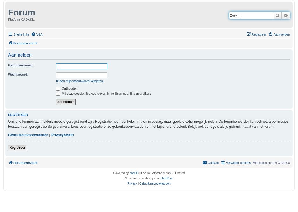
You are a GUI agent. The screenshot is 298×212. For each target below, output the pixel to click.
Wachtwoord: (18, 74)
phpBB (134, 173)
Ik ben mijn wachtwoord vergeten (79, 81)
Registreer (17, 148)
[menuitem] (37, 34)
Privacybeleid (62, 135)
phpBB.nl (167, 178)
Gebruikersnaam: (21, 65)
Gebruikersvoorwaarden (28, 135)
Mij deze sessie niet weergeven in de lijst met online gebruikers (103, 93)
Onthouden (67, 88)
